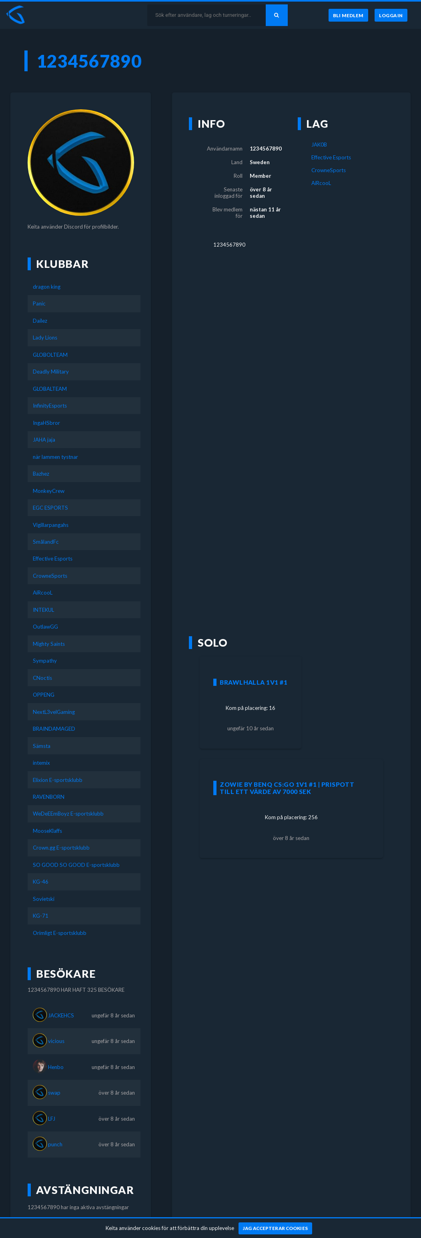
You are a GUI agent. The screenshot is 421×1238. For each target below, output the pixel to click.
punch (55, 1144)
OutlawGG (45, 626)
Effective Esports (52, 558)
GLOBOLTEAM (50, 355)
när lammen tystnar (55, 457)
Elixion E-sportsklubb (57, 780)
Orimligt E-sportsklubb (59, 933)
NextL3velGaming (54, 712)
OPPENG (43, 694)
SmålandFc (46, 542)
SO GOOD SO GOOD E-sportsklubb (76, 865)
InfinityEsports (50, 405)
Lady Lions (45, 337)
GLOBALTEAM (50, 389)
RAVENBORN (48, 797)
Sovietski (43, 899)
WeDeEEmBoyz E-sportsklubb (68, 813)
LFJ (51, 1118)
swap (54, 1092)
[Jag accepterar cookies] (276, 1228)
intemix (41, 763)
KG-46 (40, 881)
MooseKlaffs (47, 831)
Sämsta (41, 746)
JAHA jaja (44, 439)
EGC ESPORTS (50, 507)
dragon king (46, 286)
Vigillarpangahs (50, 525)
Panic (39, 303)
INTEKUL (43, 610)
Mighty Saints (49, 644)
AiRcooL (42, 592)
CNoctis (42, 678)
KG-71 (40, 915)
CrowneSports (50, 576)
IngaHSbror (46, 423)
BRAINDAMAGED (54, 729)
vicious (56, 1041)
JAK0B (319, 144)
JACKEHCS (61, 1015)
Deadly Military (51, 371)
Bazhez (41, 473)
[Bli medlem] (348, 15)
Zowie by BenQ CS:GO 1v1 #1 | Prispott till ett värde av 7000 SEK (287, 788)
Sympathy (45, 660)
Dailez (40, 321)
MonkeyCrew (48, 491)
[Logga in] (391, 15)
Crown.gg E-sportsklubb (61, 847)
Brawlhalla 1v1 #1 (253, 682)
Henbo (56, 1067)
